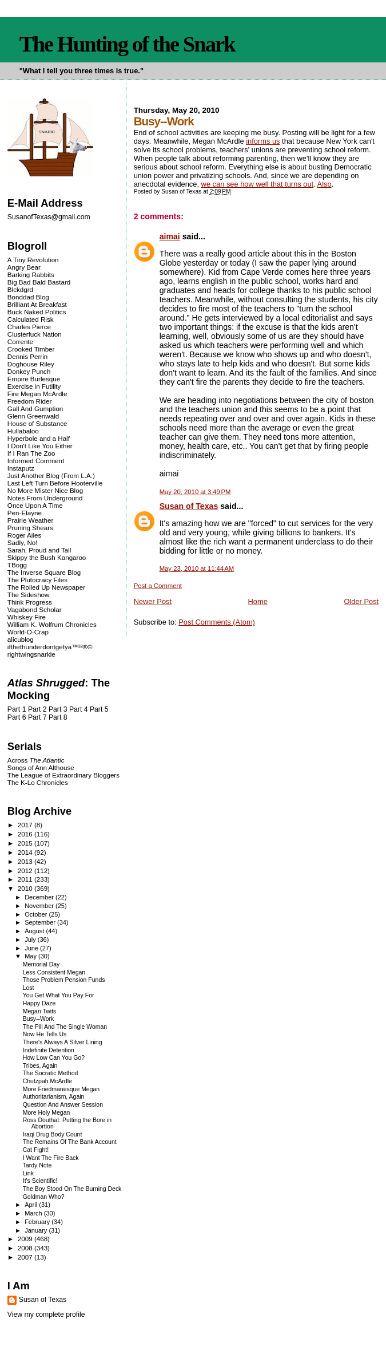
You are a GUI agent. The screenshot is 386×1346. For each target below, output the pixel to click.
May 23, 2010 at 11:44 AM (197, 568)
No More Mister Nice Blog (45, 490)
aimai (170, 236)
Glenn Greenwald (33, 416)
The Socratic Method (50, 1073)
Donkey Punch (29, 371)
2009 (26, 1238)
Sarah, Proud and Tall (39, 550)
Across (36, 760)
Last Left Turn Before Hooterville (55, 483)
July (31, 939)
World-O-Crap (28, 631)
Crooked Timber (31, 349)
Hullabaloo (23, 431)
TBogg (17, 565)
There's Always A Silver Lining (62, 1042)
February (38, 1221)
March (34, 1213)
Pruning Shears (30, 527)
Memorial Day (41, 964)
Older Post (361, 601)
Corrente (20, 341)
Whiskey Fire (26, 617)
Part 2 (37, 709)
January (37, 1230)
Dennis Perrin (27, 356)
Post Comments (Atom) (216, 622)
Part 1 (16, 709)
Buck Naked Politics (36, 311)
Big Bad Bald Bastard (38, 282)
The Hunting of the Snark (127, 44)
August (35, 930)
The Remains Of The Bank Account (70, 1142)
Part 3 (58, 709)
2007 (26, 1257)
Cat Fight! (36, 1150)
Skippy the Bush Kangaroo (46, 557)
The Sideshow (28, 594)
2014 (26, 852)
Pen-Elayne (24, 512)
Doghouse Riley (30, 364)
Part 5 (99, 709)
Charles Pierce (29, 326)
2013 (26, 861)
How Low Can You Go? (54, 1058)
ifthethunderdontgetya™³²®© (50, 646)
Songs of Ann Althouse (40, 767)
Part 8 (58, 717)
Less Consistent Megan (54, 972)
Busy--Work (38, 1019)
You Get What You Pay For (58, 995)
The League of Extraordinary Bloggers (63, 775)
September (41, 922)
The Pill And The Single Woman (65, 1027)
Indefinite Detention (48, 1050)
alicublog (20, 639)
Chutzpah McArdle (47, 1081)
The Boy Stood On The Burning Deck (72, 1189)
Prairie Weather (30, 520)
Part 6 (16, 717)
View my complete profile (46, 1315)
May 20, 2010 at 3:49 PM (195, 491)
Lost (28, 988)
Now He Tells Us (45, 1034)
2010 (26, 888)
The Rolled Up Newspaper (46, 587)
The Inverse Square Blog (44, 572)
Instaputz (20, 468)
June (32, 948)
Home (258, 601)
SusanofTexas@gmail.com (48, 217)
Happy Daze (39, 1003)
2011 (26, 879)
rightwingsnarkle (31, 654)
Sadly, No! (22, 542)
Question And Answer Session (63, 1105)
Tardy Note (37, 1165)
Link (28, 1173)
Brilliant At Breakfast (37, 304)
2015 (26, 843)
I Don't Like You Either (40, 445)
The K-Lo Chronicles (37, 782)
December (40, 897)
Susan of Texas (189, 506)
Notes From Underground (45, 498)
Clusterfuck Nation (34, 334)
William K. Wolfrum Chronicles (52, 624)
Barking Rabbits (30, 274)
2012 (26, 870)
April (32, 1204)
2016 (26, 834)
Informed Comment (35, 460)
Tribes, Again (40, 1066)
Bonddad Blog (28, 297)
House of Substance (37, 423)
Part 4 (78, 709)
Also (324, 184)
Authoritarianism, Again (54, 1097)
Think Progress (29, 602)
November (40, 905)
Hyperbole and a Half (38, 438)
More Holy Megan (46, 1113)
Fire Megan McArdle (37, 393)
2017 (26, 824)
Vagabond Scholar (34, 609)
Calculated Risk (30, 319)
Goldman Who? (44, 1197)
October (37, 914)
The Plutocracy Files (37, 579)
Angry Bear (24, 267)
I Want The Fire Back (51, 1158)
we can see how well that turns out (257, 184)
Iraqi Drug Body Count (52, 1134)
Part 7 (37, 717)
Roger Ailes (24, 535)
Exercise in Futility (34, 386)
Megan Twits (40, 1011)
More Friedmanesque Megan (61, 1089)
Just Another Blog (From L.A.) (51, 475)
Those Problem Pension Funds (64, 980)
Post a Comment (158, 585)
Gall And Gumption (35, 408)
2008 (26, 1248)
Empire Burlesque (33, 378)
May (31, 956)
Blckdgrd (20, 289)
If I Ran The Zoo (31, 453)
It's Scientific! (40, 1181)
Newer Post (153, 601)
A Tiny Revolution (33, 259)
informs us (263, 141)
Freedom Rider (29, 401)
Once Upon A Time (35, 505)
